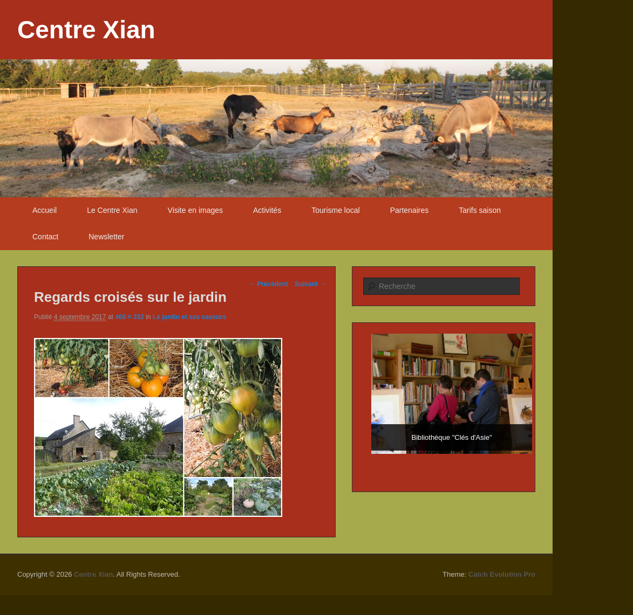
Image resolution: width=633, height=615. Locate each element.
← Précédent (268, 284)
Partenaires (409, 210)
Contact (45, 236)
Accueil (44, 210)
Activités (267, 210)
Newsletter (106, 236)
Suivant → (310, 284)
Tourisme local (335, 210)
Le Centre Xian (112, 210)
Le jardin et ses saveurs (189, 317)
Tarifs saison (480, 210)
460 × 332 (129, 317)
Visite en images (195, 210)
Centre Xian (86, 30)
